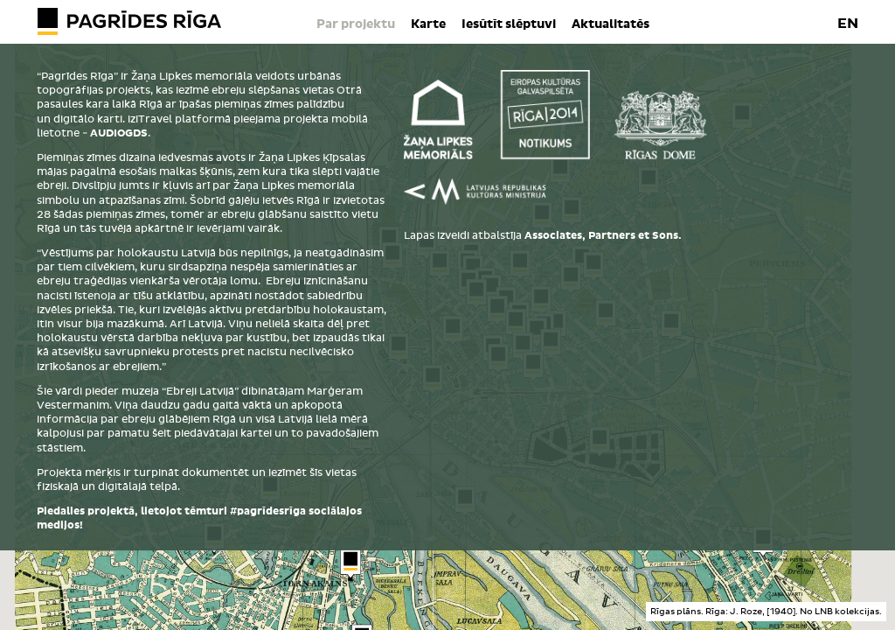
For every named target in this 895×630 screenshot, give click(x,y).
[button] (350, 563)
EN (847, 24)
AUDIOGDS (119, 134)
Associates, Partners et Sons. (603, 236)
